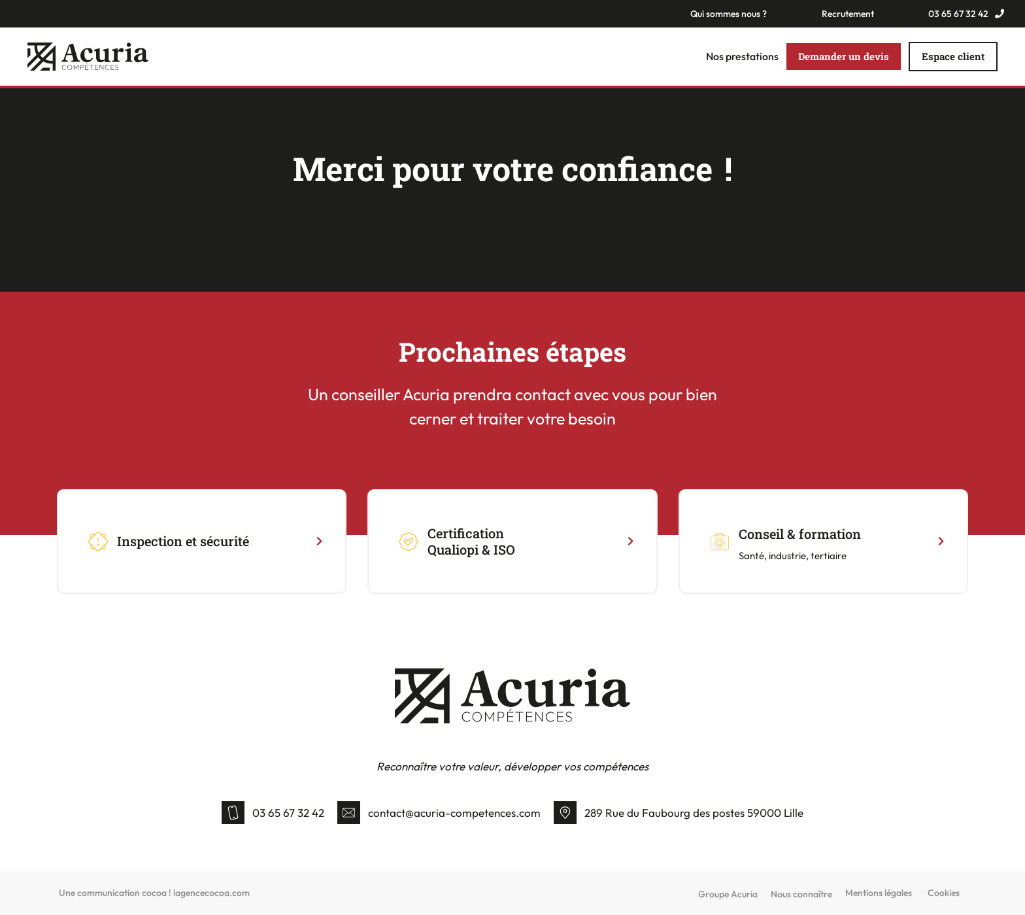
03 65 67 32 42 (288, 813)
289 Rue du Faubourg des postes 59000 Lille (693, 813)
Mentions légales (878, 893)
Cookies (944, 893)
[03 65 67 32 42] (233, 812)
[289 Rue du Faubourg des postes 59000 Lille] (565, 812)
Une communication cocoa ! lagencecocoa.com (154, 893)
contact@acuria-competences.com (454, 813)
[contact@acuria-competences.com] (348, 812)
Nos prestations (742, 56)
